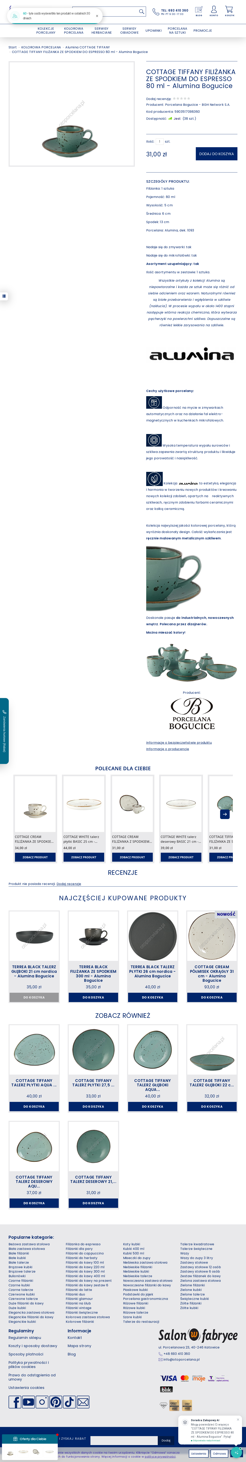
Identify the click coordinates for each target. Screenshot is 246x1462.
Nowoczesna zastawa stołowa (147, 1280)
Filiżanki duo (75, 1294)
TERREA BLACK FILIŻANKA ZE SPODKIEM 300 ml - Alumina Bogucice (93, 973)
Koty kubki (131, 1244)
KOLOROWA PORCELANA (73, 30)
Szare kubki (132, 1317)
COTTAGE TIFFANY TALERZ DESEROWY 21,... (93, 1180)
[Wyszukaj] (142, 12)
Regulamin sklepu (25, 1337)
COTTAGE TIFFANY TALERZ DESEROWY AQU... (34, 1182)
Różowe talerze (135, 1312)
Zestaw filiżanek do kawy (200, 1276)
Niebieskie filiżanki (137, 1267)
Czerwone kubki (22, 1294)
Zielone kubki (191, 1290)
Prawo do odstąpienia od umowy (32, 1377)
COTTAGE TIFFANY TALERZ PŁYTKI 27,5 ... (93, 1083)
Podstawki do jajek (138, 1294)
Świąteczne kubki (194, 1298)
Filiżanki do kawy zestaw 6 (87, 1285)
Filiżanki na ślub (78, 1303)
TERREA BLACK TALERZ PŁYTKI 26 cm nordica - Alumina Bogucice (152, 971)
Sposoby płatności (26, 1354)
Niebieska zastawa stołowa (145, 1262)
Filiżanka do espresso (83, 1244)
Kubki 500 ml (133, 1253)
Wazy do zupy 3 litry (196, 1258)
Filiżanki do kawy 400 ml (85, 1276)
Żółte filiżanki (190, 1303)
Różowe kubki (134, 1308)
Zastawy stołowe (194, 1262)
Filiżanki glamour (79, 1298)
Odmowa (219, 1454)
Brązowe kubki (20, 1267)
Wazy (184, 1253)
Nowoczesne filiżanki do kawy (147, 1285)
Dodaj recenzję (69, 884)
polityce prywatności (160, 1457)
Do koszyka (93, 997)
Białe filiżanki (19, 1253)
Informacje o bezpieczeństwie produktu (179, 742)
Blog (72, 1354)
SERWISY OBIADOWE (129, 30)
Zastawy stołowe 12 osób (200, 1267)
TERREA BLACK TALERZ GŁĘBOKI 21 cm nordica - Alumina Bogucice (34, 971)
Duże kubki (17, 1308)
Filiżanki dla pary (79, 1248)
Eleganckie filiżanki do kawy (31, 1317)
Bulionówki (17, 1276)
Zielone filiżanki (192, 1285)
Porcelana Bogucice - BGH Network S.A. (197, 104)
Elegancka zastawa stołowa (31, 1312)
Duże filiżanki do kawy (26, 1303)
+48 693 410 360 (177, 1354)
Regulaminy (21, 1331)
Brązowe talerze (22, 1271)
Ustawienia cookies (27, 1387)
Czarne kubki (19, 1285)
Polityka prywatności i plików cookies (29, 1364)
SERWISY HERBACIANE (101, 30)
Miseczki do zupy (137, 1258)
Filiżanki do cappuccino (85, 1253)
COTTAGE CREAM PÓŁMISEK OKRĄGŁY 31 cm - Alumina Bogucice (212, 973)
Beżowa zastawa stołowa (29, 1244)
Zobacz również (122, 1015)
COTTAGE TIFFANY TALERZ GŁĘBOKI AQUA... (152, 1085)
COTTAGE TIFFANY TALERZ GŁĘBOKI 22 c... (212, 1083)
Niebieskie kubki (136, 1271)
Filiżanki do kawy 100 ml (85, 1262)
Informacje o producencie (167, 749)
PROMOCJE (202, 30)
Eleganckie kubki (22, 1321)
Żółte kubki (189, 1308)
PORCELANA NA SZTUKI (177, 30)
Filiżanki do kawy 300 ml (85, 1271)
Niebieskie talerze (137, 1276)
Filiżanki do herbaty (82, 1258)
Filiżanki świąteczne (82, 1312)
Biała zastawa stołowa (27, 1248)
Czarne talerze (21, 1290)
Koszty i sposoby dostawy (33, 1345)
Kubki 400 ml (133, 1248)
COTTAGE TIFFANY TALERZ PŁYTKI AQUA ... (34, 1083)
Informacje (79, 1331)
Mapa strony (79, 1345)
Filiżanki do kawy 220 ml (85, 1267)
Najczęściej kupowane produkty (123, 898)
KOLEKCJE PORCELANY (45, 30)
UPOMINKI (153, 30)
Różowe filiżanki (135, 1303)
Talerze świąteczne (196, 1248)
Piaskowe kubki (135, 1290)
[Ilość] (160, 141)
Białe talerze (19, 1262)
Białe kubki (17, 1258)
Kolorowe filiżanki (80, 1321)
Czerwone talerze (23, 1298)
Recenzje (123, 872)
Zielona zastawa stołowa (200, 1280)
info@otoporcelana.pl (182, 1359)
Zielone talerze (192, 1294)
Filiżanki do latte (79, 1290)
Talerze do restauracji (141, 1321)
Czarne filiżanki (21, 1280)
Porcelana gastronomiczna (145, 1298)
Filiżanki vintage (78, 1308)
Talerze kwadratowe (197, 1244)
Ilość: (150, 141)
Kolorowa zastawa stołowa (88, 1317)
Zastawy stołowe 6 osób (200, 1271)
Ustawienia (198, 1454)
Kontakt (75, 1337)
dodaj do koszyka (216, 153)
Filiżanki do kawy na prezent (89, 1280)
